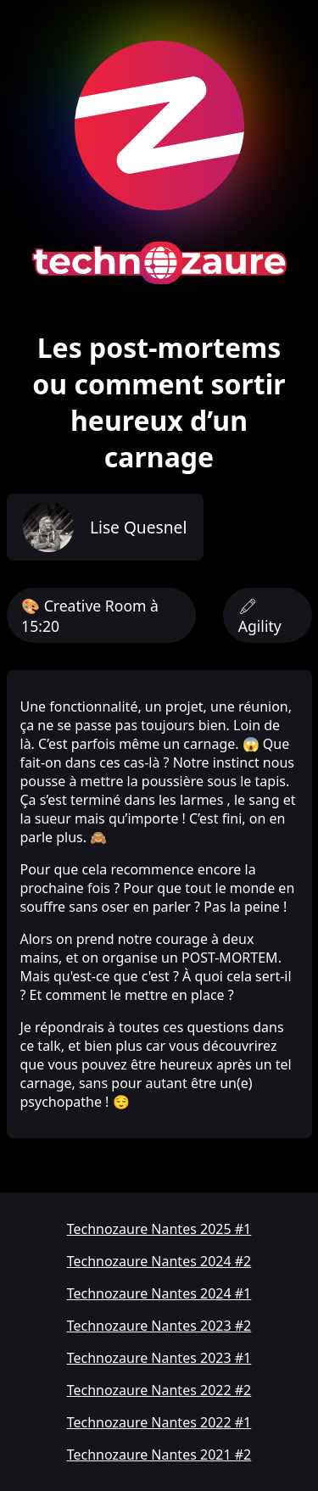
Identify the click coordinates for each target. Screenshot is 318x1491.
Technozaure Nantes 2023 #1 (159, 1358)
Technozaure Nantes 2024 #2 (159, 1261)
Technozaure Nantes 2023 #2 (159, 1325)
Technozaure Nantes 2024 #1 (159, 1293)
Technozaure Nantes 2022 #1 (159, 1422)
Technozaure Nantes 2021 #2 (159, 1454)
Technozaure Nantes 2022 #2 (159, 1390)
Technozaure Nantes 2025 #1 (159, 1229)
